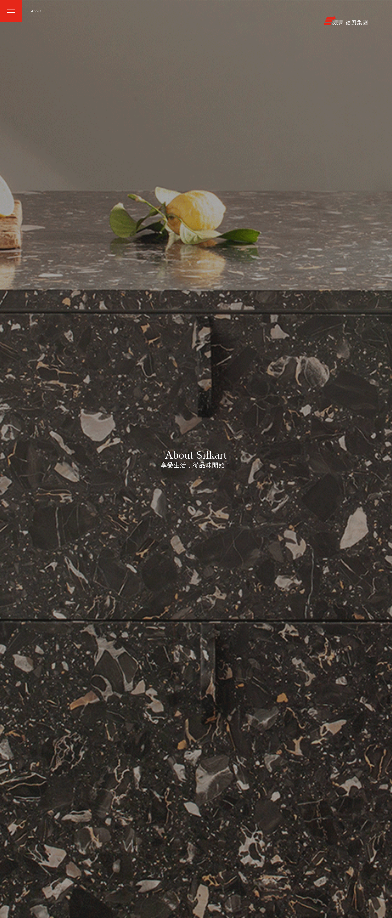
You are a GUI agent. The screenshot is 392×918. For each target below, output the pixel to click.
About (36, 11)
